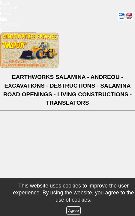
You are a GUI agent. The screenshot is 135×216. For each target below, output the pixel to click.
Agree (73, 210)
